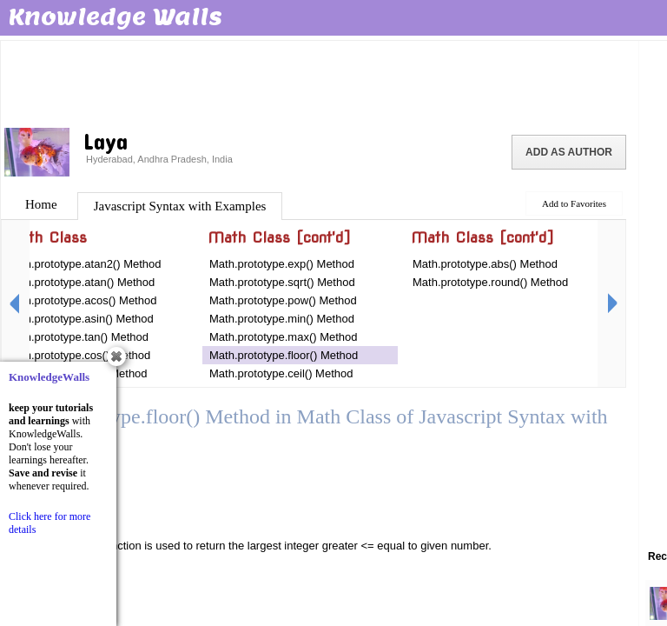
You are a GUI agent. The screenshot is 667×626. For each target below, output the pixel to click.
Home (41, 204)
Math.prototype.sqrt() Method (282, 282)
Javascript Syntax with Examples (180, 206)
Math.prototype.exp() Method (281, 263)
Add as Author (568, 152)
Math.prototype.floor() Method (283, 355)
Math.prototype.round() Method (490, 282)
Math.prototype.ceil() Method (281, 373)
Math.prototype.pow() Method (283, 300)
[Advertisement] (319, 82)
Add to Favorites (574, 203)
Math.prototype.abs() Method (485, 263)
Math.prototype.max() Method (283, 336)
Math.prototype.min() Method (281, 318)
